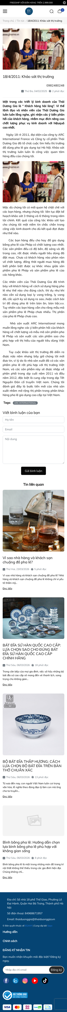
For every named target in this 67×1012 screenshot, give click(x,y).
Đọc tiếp (7, 588)
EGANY (28, 925)
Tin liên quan (33, 484)
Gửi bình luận (33, 471)
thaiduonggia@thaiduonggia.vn (35, 919)
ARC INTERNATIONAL (25, 403)
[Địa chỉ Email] (33, 970)
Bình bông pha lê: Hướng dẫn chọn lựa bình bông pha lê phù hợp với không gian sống (31, 846)
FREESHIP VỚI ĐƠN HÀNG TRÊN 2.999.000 (31, 2)
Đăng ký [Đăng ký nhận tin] (56, 970)
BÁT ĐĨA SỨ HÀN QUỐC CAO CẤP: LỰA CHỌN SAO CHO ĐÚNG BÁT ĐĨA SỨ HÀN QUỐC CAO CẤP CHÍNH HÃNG (32, 651)
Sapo (49, 925)
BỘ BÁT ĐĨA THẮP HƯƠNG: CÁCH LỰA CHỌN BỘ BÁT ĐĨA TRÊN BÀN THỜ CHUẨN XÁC (32, 765)
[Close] (64, 2)
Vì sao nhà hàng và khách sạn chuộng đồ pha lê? (28, 559)
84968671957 (34, 913)
